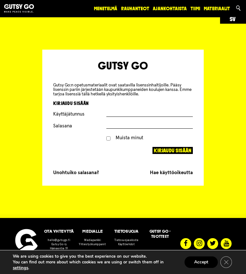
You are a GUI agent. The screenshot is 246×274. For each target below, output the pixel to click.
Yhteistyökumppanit (92, 244)
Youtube (226, 243)
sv (232, 19)
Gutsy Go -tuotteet (160, 234)
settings (20, 268)
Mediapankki (92, 240)
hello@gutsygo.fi (59, 240)
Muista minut (125, 137)
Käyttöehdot (126, 244)
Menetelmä (105, 8)
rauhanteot (135, 8)
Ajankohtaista (170, 8)
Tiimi (195, 8)
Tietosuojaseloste (126, 240)
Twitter (212, 243)
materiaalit (217, 8)
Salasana (62, 126)
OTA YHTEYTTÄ (59, 231)
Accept (201, 262)
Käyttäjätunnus (69, 114)
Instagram (199, 243)
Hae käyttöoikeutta (171, 172)
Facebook (185, 243)
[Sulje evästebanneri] (226, 262)
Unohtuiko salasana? (76, 172)
